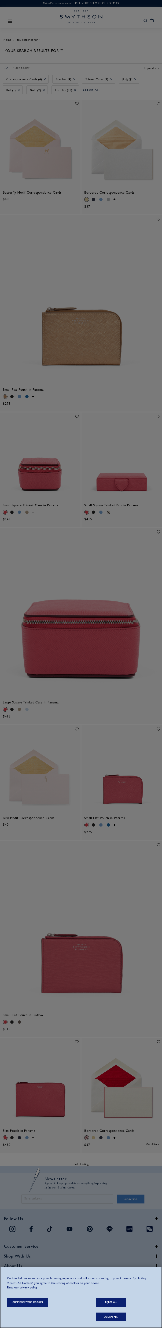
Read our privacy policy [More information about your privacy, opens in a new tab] (22, 1287)
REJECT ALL (111, 1302)
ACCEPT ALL (111, 1317)
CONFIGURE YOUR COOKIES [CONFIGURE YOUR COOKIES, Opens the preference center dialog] (27, 1302)
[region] (81, 1297)
